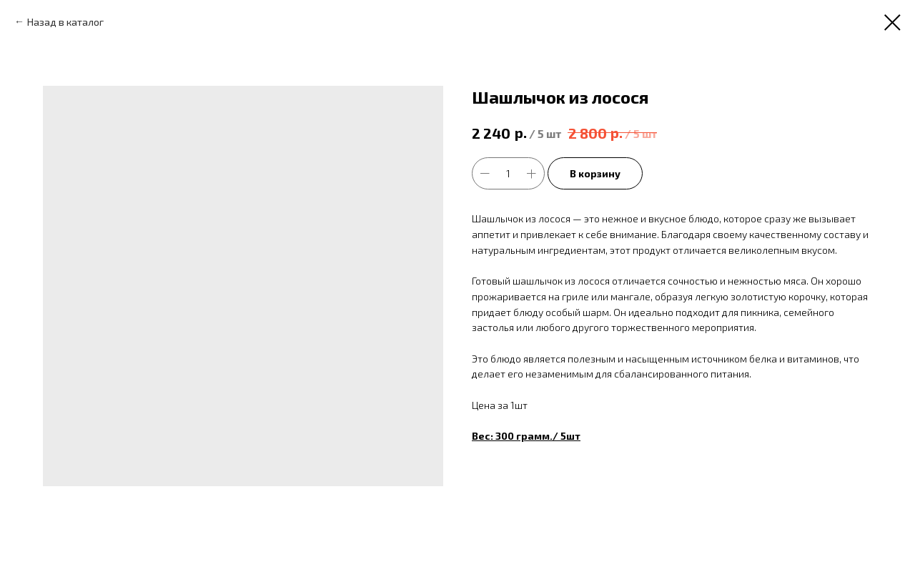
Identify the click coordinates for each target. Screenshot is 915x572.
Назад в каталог (65, 22)
